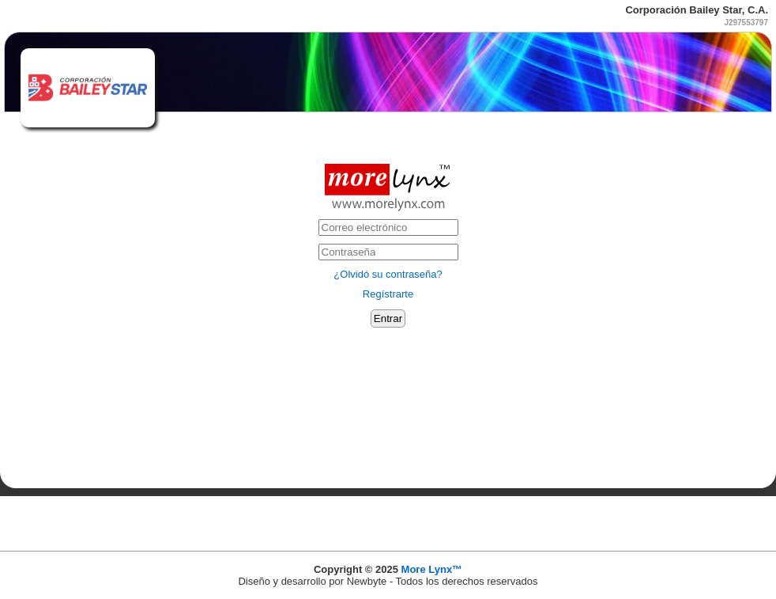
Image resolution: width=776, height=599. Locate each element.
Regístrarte (388, 294)
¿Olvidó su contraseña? (387, 274)
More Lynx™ (432, 569)
